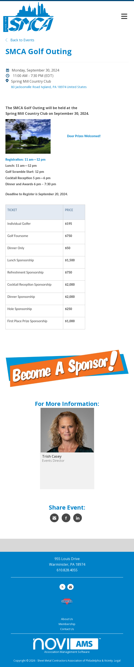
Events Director (53, 460)
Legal (117, 660)
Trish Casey (52, 456)
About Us (67, 619)
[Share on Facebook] (66, 518)
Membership (67, 624)
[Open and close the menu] (91, 16)
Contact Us (67, 629)
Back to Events (19, 40)
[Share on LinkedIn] (77, 518)
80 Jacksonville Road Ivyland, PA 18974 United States (49, 87)
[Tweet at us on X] (62, 587)
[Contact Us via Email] (70, 587)
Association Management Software (67, 646)
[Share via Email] (54, 518)
